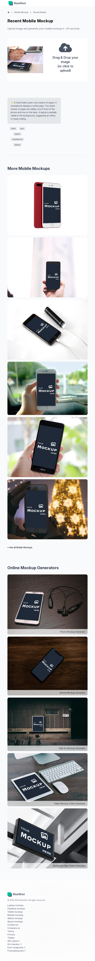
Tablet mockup (15, 911)
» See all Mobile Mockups (19, 547)
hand (13, 128)
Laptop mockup (15, 905)
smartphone (17, 139)
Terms (10, 931)
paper (17, 134)
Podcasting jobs (16, 950)
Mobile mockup (15, 915)
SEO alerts (13, 941)
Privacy (11, 934)
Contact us (12, 924)
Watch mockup (15, 918)
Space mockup (15, 921)
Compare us (13, 928)
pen (22, 128)
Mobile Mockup (21, 12)
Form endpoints (16, 947)
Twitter (11, 937)
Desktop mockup (16, 908)
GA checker (14, 944)
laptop (17, 145)
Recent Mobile (39, 12)
